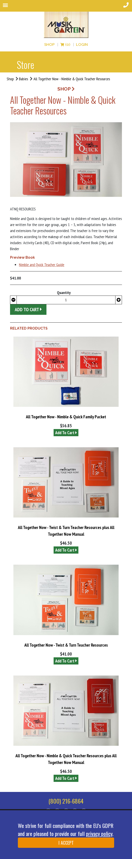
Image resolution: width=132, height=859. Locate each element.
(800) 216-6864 (66, 801)
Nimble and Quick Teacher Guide (41, 264)
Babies (23, 78)
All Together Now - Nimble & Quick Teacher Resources (72, 78)
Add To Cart (66, 433)
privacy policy (99, 833)
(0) (65, 44)
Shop (49, 44)
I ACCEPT (66, 842)
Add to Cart (28, 309)
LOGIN (82, 44)
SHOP (66, 89)
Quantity (64, 292)
